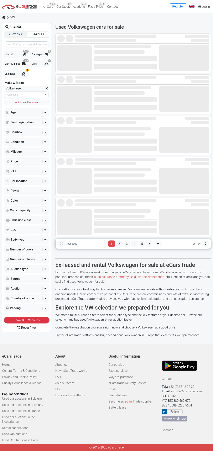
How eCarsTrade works (71, 371)
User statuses (118, 395)
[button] (192, 6)
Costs (112, 389)
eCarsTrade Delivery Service (127, 383)
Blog (58, 389)
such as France (104, 277)
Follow (174, 411)
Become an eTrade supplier (130, 401)
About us (61, 365)
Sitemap (167, 430)
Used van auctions (14, 434)
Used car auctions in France (21, 411)
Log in (204, 7)
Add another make (26, 102)
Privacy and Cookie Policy (19, 377)
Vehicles (38, 34)
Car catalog (116, 365)
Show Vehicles (27, 320)
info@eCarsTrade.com (186, 391)
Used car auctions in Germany (22, 405)
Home (6, 365)
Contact (112, 7)
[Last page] (158, 243)
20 (61, 244)
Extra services (118, 371)
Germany (122, 277)
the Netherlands (153, 277)
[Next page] (149, 243)
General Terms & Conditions (21, 371)
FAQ (58, 377)
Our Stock (63, 5)
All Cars (49, 5)
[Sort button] (205, 243)
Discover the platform (70, 395)
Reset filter (26, 328)
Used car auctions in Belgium (22, 398)
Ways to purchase (121, 377)
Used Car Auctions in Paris (20, 440)
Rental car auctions (15, 428)
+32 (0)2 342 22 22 (182, 387)
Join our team (64, 383)
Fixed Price (96, 5)
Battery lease (117, 407)
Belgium (135, 277)
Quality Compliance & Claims (21, 383)
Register (178, 6)
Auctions (79, 5)
